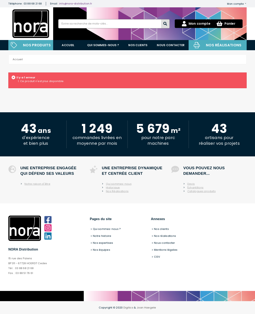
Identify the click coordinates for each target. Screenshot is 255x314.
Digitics (128, 308)
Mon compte (235, 3)
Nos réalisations (224, 45)
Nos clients (137, 45)
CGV (157, 257)
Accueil (68, 45)
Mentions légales (165, 250)
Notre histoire (102, 236)
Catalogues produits (201, 191)
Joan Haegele (146, 308)
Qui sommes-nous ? (103, 45)
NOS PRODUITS (37, 45)
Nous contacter (171, 45)
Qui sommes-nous (119, 184)
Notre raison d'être (37, 184)
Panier (226, 23)
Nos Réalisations (117, 191)
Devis (191, 184)
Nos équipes (101, 250)
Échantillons (195, 187)
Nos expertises (103, 243)
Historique (113, 187)
